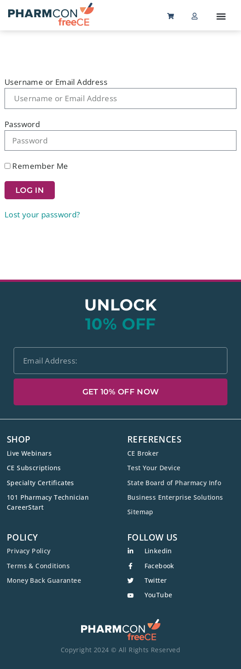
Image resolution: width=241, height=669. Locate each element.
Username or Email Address (56, 82)
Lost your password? (42, 214)
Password (22, 124)
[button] (220, 16)
